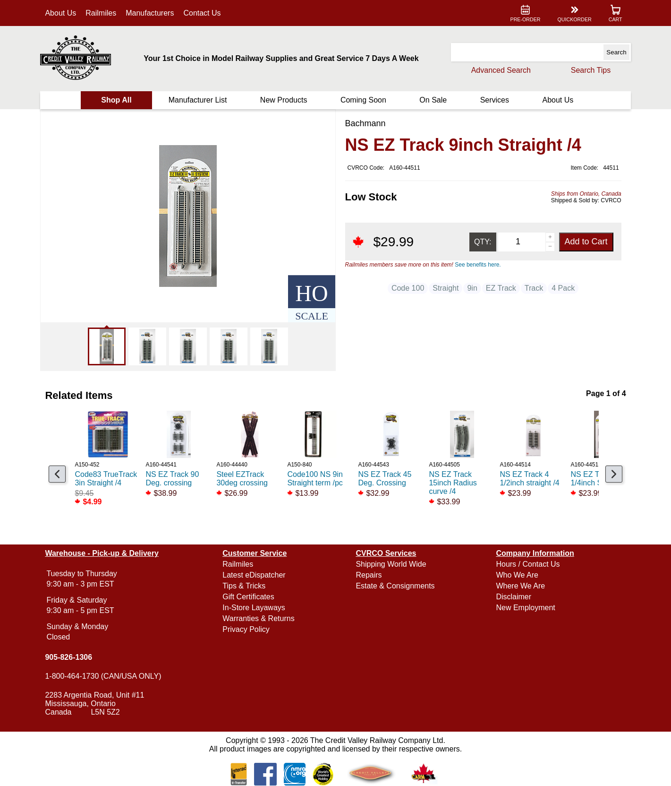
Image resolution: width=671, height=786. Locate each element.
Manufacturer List (198, 100)
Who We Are (517, 575)
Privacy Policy (246, 629)
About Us (60, 13)
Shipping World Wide (391, 564)
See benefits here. (478, 264)
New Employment (525, 608)
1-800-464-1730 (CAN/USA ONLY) (103, 676)
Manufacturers (150, 13)
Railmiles (101, 13)
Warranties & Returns (259, 618)
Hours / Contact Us (528, 564)
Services (494, 100)
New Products (283, 100)
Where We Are (520, 586)
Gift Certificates (248, 597)
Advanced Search (500, 70)
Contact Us (202, 13)
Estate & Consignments (395, 586)
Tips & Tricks (244, 586)
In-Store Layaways (254, 608)
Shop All (117, 100)
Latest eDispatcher (254, 575)
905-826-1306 (69, 657)
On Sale (433, 100)
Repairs (369, 575)
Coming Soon (363, 100)
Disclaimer (513, 597)
